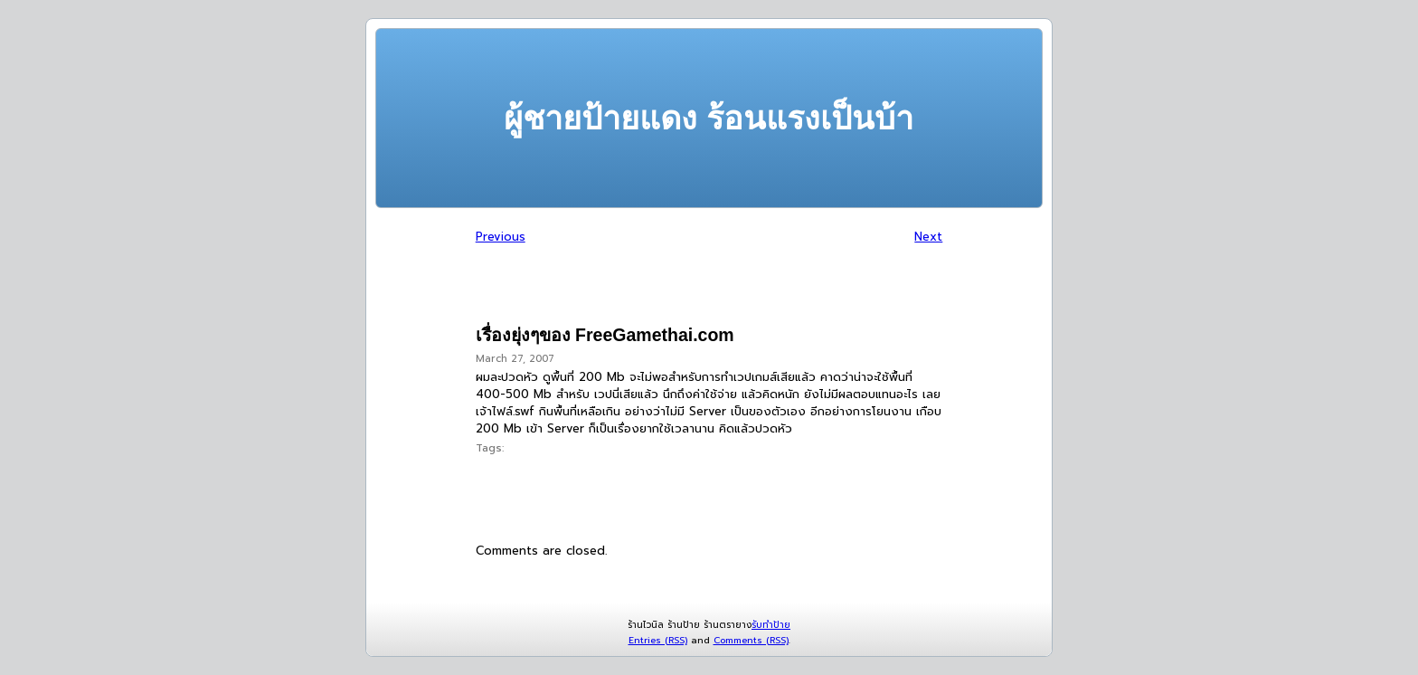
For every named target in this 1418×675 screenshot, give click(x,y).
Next (928, 236)
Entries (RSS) (658, 640)
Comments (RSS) (751, 640)
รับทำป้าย (771, 625)
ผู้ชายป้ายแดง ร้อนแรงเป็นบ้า (708, 118)
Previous (500, 236)
